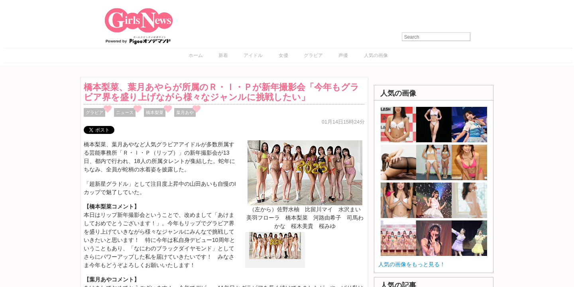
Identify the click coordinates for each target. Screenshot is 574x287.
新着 (223, 55)
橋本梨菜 (154, 112)
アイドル (253, 55)
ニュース (125, 112)
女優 (283, 55)
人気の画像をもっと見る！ (411, 264)
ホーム (196, 55)
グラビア (313, 55)
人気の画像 (376, 55)
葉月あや (185, 112)
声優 (343, 55)
